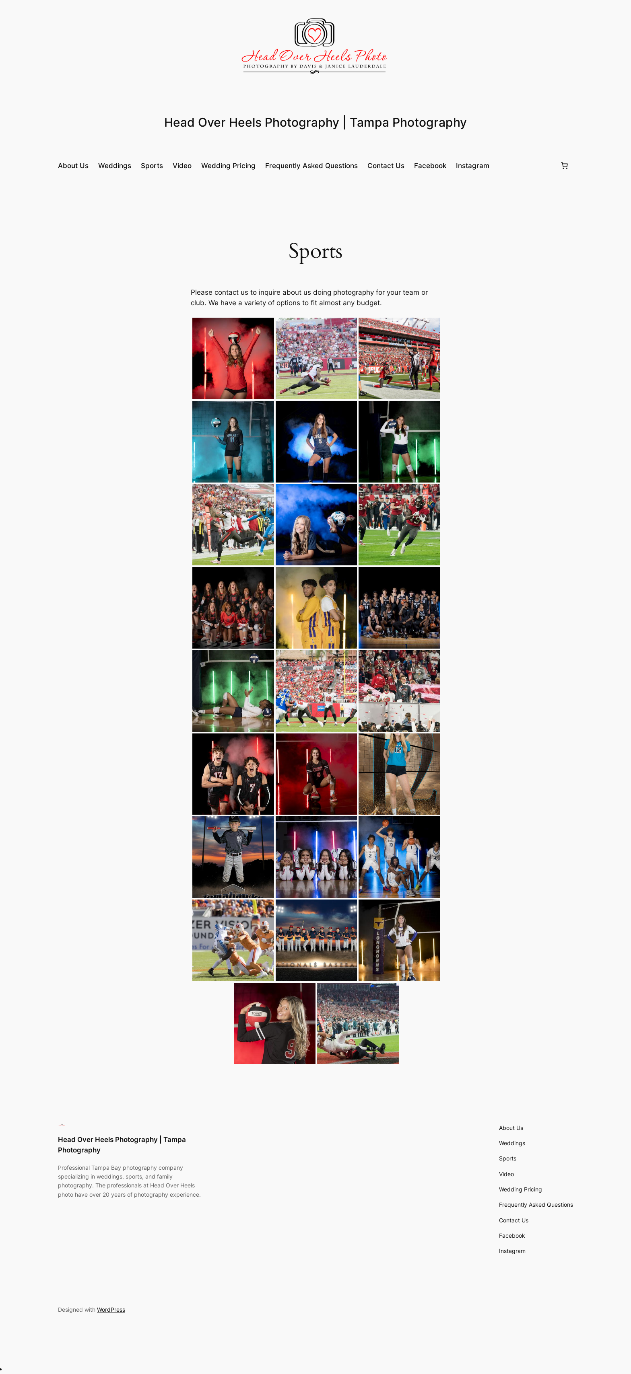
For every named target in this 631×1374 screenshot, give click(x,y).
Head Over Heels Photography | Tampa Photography (315, 122)
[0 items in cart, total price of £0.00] (564, 165)
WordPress (111, 1309)
